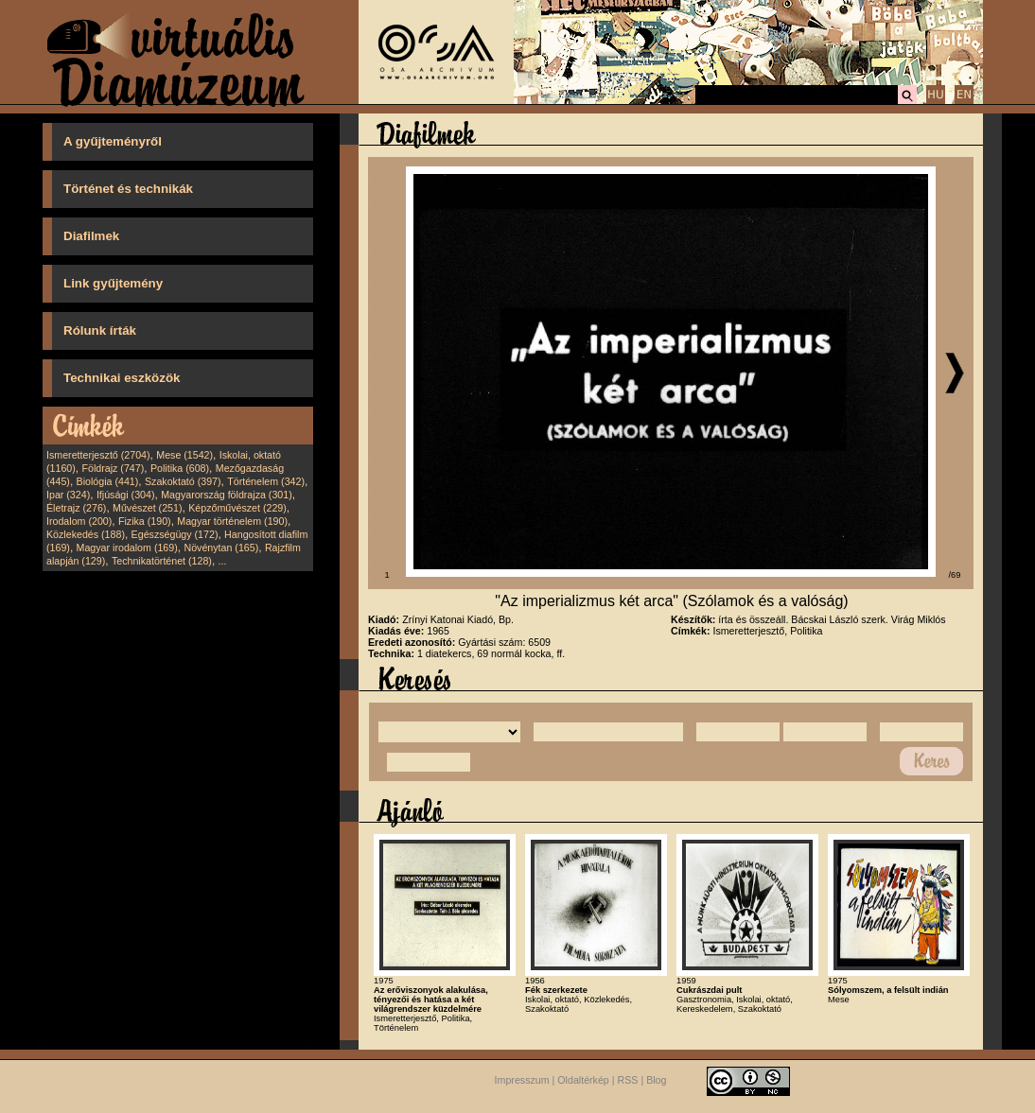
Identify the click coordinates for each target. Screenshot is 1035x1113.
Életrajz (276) (76, 507)
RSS (628, 1080)
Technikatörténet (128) (162, 560)
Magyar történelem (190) (232, 521)
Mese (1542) (184, 455)
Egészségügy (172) (175, 534)
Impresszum (522, 1080)
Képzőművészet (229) (237, 507)
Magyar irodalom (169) (127, 547)
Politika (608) (179, 468)
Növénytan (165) (221, 547)
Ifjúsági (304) (125, 494)
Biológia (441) (108, 481)
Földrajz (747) (112, 468)
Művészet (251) (147, 507)
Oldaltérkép (583, 1080)
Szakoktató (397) (183, 481)
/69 (955, 575)
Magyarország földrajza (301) (226, 494)
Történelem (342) (266, 481)
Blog (656, 1080)
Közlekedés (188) (85, 534)
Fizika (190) (144, 521)
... (223, 560)
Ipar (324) (68, 494)
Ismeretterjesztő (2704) (98, 455)
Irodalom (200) (79, 521)
